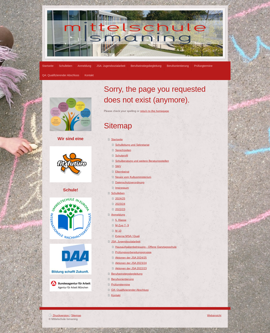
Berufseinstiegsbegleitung (126, 273)
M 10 (118, 230)
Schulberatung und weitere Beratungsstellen (142, 160)
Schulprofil (121, 155)
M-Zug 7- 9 (122, 225)
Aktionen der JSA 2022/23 (131, 268)
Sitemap (76, 315)
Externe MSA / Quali (127, 236)
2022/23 (120, 209)
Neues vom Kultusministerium (133, 176)
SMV (118, 166)
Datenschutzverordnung (129, 182)
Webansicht (214, 315)
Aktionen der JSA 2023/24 (131, 262)
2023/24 (120, 203)
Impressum (122, 187)
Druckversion (59, 315)
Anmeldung (118, 214)
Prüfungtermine (120, 284)
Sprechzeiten (123, 150)
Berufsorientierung (122, 279)
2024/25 (120, 198)
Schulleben (118, 193)
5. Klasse (120, 219)
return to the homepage (154, 110)
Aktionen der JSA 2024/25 (131, 257)
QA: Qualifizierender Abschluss (130, 289)
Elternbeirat (122, 171)
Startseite (117, 139)
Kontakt (115, 295)
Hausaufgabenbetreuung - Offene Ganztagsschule (146, 246)
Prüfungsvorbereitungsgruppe (133, 252)
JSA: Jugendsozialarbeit (125, 241)
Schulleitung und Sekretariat (132, 144)
